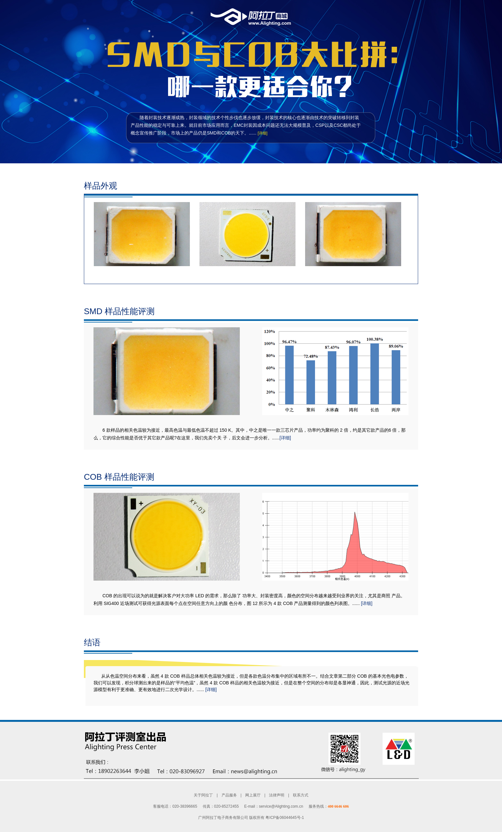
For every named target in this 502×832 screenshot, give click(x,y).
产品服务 (229, 795)
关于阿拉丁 (203, 795)
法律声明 (276, 795)
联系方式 (300, 795)
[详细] (263, 133)
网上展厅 (253, 795)
